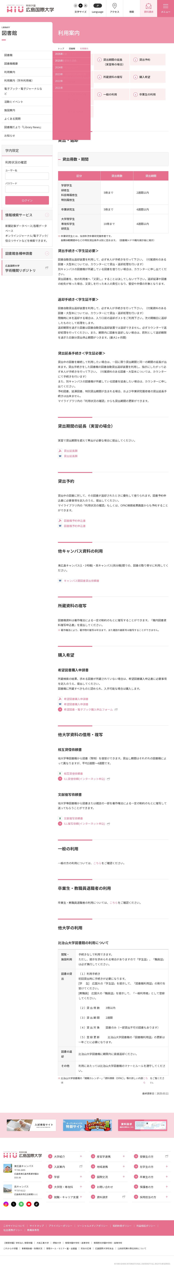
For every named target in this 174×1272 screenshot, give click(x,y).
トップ (61, 48)
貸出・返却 (74, 60)
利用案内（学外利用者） (19, 80)
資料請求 (102, 1197)
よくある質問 (12, 119)
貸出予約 (144, 60)
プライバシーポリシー (60, 1225)
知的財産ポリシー (122, 1225)
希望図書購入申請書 (76, 699)
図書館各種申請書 (18, 253)
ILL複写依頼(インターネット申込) (84, 823)
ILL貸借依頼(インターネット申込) (84, 779)
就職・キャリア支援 (66, 1197)
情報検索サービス (18, 214)
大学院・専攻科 (63, 1187)
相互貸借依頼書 (73, 773)
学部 (56, 1177)
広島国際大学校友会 (104, 1248)
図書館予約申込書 (75, 521)
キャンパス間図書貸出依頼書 (81, 581)
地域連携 (102, 1167)
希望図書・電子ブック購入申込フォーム (88, 709)
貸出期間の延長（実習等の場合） (114, 62)
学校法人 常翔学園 (24, 1242)
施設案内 (9, 110)
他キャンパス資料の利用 (78, 79)
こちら (97, 863)
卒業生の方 (146, 1177)
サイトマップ (37, 1225)
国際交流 (102, 1177)
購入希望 (144, 77)
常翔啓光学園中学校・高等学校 (108, 1242)
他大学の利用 (75, 112)
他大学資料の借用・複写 (76, 96)
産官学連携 (103, 1156)
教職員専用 (33, 1230)
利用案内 (9, 72)
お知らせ (9, 135)
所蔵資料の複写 (112, 77)
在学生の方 (146, 1167)
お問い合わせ (105, 1187)
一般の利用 (110, 94)
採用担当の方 (148, 1197)
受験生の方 (146, 1156)
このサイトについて (14, 1225)
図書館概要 (11, 63)
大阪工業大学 (43, 1242)
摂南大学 (57, 1242)
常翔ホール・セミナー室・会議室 (61, 1248)
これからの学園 (10, 1248)
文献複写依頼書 (73, 818)
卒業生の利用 (147, 94)
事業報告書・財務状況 (32, 1248)
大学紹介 (59, 1156)
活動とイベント (13, 102)
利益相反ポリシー (145, 1225)
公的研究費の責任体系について (132, 1248)
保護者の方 (146, 1187)
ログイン (27, 200)
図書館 (72, 48)
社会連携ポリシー (12, 1230)
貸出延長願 (70, 451)
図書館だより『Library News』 (23, 127)
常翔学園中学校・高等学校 (77, 1242)
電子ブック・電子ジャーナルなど (23, 91)
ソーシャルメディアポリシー (92, 1225)
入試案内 (59, 1167)
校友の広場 (86, 1248)
